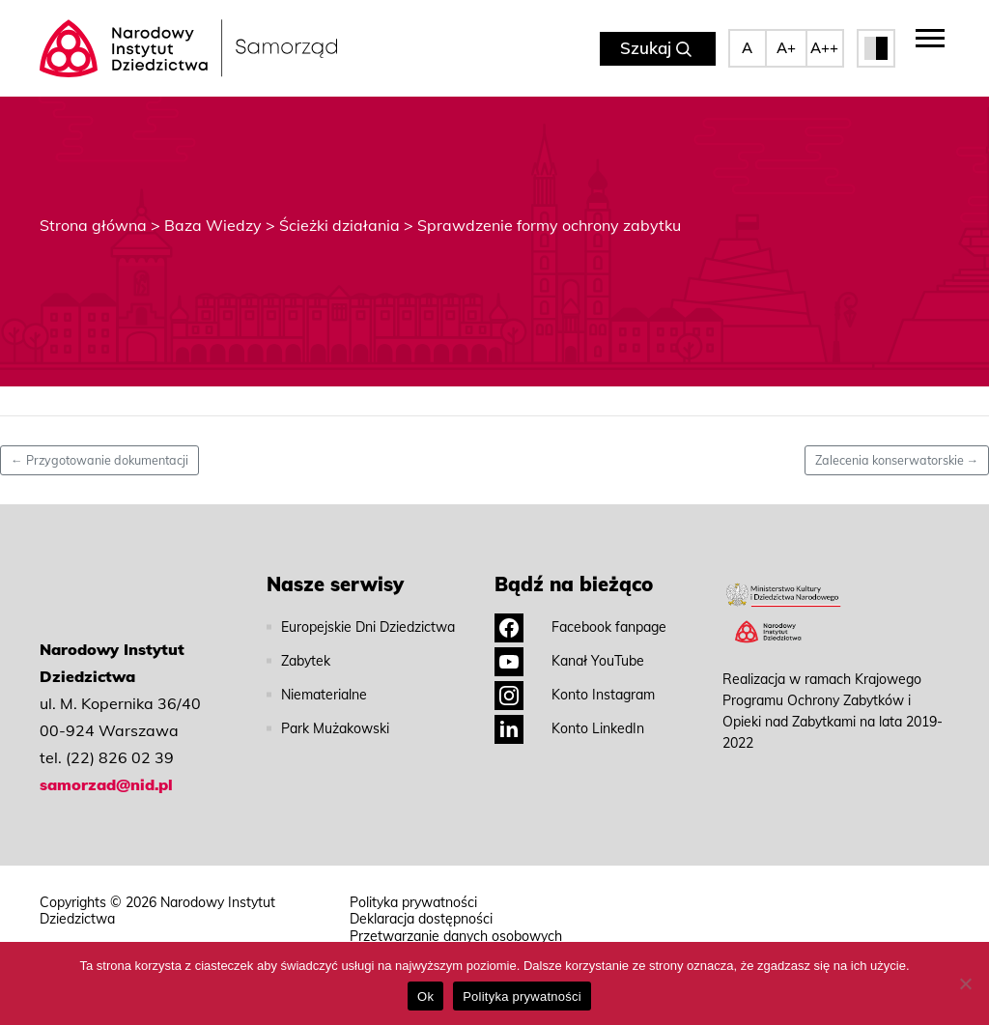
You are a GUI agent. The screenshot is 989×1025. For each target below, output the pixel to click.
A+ (786, 48)
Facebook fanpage (580, 627)
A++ (824, 48)
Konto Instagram (574, 694)
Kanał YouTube (569, 660)
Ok (425, 996)
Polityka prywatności (413, 903)
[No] (965, 983)
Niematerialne (324, 694)
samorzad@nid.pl (106, 784)
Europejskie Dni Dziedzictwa (368, 627)
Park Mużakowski (335, 728)
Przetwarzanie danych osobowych (456, 936)
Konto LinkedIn (569, 728)
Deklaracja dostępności (421, 919)
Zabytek (305, 660)
